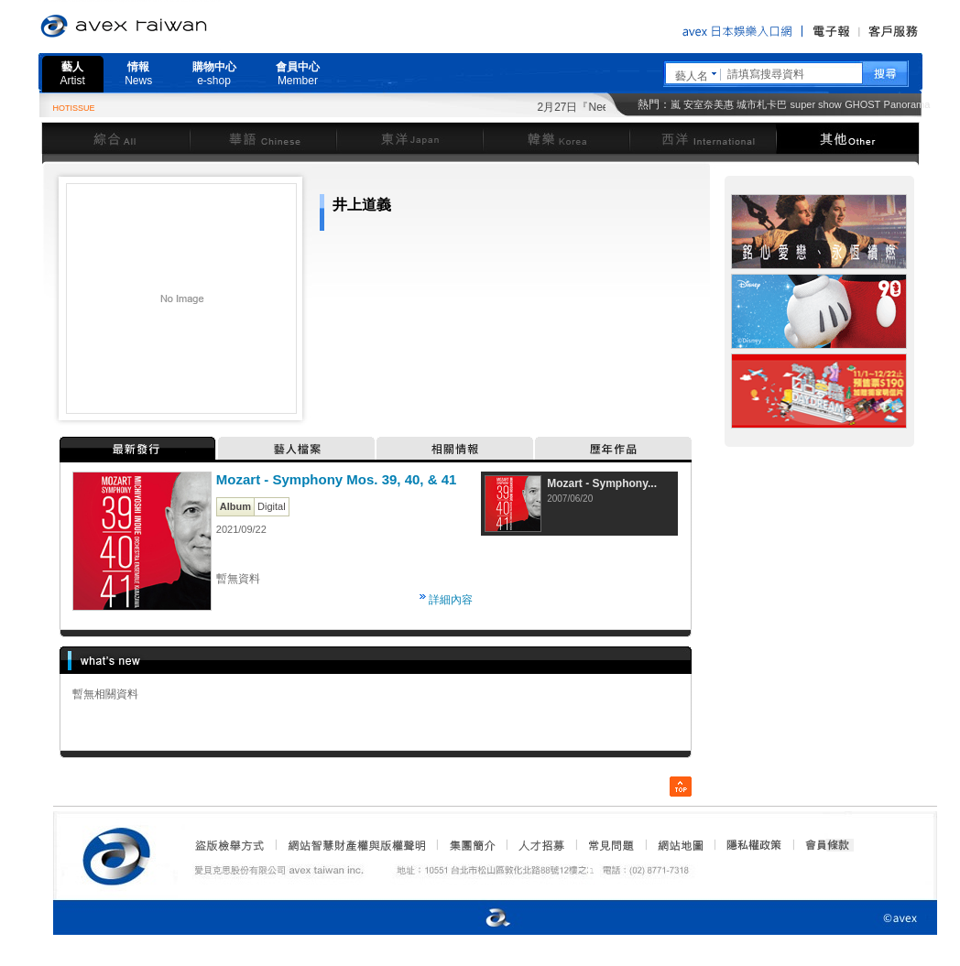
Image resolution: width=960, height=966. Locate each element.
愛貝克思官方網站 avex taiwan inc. (174, 26)
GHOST (862, 104)
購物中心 (214, 73)
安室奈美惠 (708, 104)
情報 (138, 73)
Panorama (907, 104)
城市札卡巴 (761, 104)
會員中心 (298, 73)
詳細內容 (451, 599)
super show (816, 104)
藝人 (72, 73)
